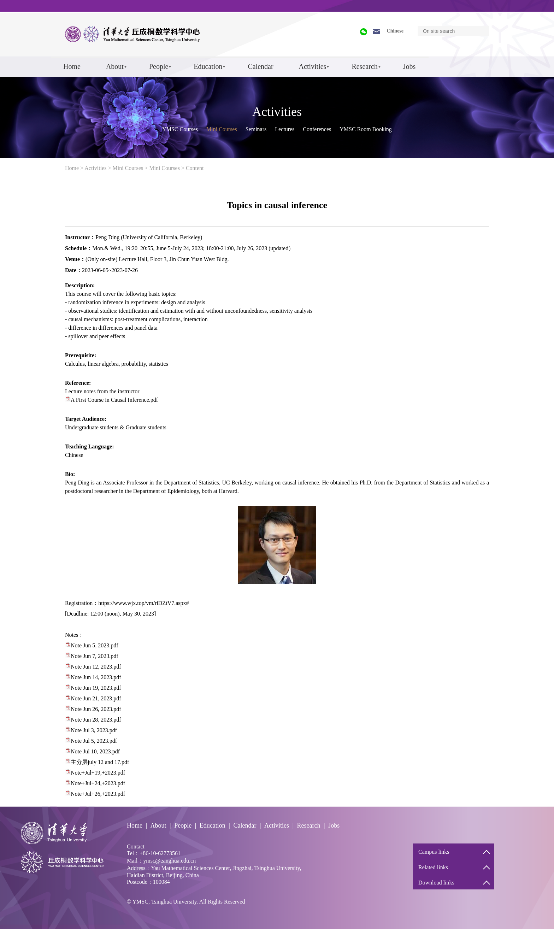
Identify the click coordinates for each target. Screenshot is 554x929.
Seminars (256, 129)
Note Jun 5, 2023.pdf (94, 645)
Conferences (317, 129)
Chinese (395, 31)
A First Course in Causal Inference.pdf (114, 400)
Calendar (260, 66)
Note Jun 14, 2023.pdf (96, 677)
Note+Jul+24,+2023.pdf (98, 783)
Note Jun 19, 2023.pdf (96, 688)
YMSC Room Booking (366, 129)
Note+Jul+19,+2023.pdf (98, 773)
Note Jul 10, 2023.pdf (95, 751)
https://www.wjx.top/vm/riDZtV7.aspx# (143, 603)
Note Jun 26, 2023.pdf (96, 709)
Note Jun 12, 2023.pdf (96, 667)
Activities (312, 66)
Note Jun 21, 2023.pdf (96, 698)
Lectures (284, 129)
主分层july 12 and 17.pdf (100, 762)
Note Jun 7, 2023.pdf (94, 656)
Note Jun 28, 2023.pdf (96, 720)
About (115, 66)
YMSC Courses (180, 129)
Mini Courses (221, 129)
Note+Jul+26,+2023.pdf (98, 794)
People (158, 66)
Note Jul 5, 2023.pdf (94, 741)
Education (208, 66)
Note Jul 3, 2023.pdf (94, 730)
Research (364, 66)
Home (72, 66)
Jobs (409, 66)
